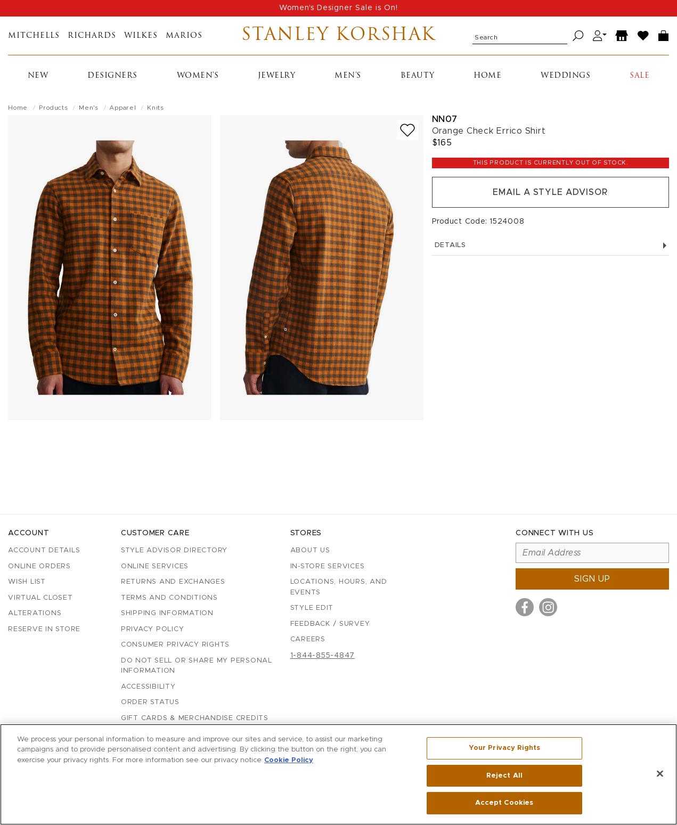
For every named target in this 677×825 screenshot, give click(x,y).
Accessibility (148, 686)
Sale (639, 76)
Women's (198, 76)
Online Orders (39, 566)
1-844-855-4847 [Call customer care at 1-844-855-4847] (322, 655)
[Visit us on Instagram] (548, 607)
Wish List (27, 581)
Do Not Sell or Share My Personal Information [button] (196, 666)
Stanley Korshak (338, 35)
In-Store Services (327, 566)
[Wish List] (643, 36)
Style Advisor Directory (174, 550)
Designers (112, 76)
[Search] (578, 36)
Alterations (34, 613)
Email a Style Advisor (550, 192)
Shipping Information (167, 613)
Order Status (150, 702)
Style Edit (312, 608)
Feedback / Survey (330, 623)
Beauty (418, 76)
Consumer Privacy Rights (175, 644)
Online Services (155, 566)
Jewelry (277, 76)
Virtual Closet (40, 597)
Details (550, 245)
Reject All (504, 775)
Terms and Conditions (169, 597)
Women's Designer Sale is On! (338, 8)
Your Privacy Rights (504, 748)
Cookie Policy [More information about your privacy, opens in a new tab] (288, 760)
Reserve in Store (44, 629)
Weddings (565, 76)
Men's (348, 76)
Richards (92, 36)
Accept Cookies (504, 802)
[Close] (660, 774)
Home (487, 76)
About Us (310, 550)
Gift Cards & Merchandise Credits (194, 718)
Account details (44, 550)
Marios (184, 36)
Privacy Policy (152, 629)
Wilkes (141, 36)
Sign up (592, 579)
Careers (307, 639)
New (38, 76)
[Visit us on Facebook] (525, 607)
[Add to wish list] (407, 130)
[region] (338, 774)
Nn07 (445, 119)
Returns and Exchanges (173, 581)
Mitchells (34, 36)
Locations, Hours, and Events (338, 587)
